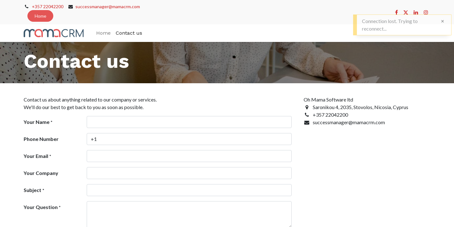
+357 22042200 (47, 6)
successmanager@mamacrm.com (107, 6)
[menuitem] (103, 33)
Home (40, 16)
